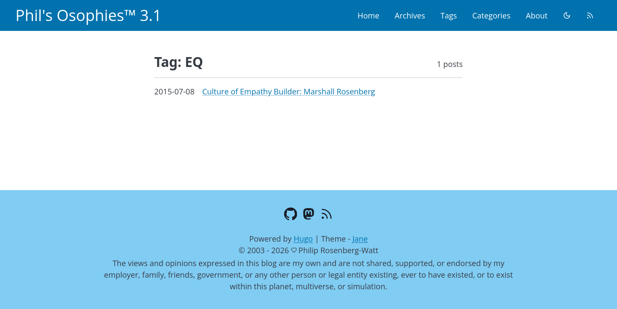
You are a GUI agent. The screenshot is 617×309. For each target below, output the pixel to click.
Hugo (303, 238)
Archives (410, 15)
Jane (360, 238)
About (537, 15)
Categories (491, 15)
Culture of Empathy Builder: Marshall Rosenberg (288, 91)
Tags (448, 15)
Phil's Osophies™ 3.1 (88, 15)
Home (368, 15)
